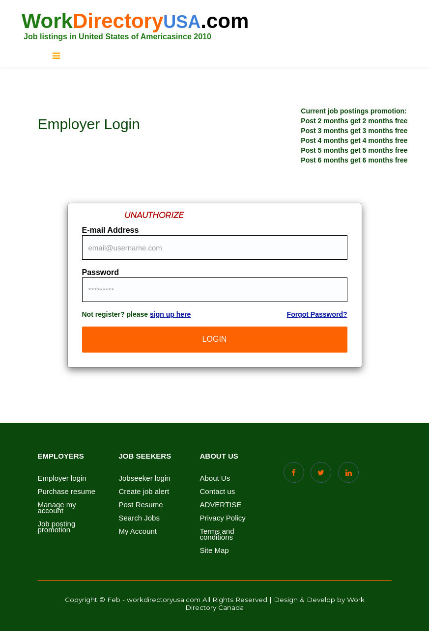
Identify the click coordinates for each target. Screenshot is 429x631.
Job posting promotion (57, 527)
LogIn (214, 339)
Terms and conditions (217, 534)
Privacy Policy (223, 518)
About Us (215, 478)
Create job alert (144, 491)
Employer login (62, 478)
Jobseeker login (145, 478)
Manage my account (57, 508)
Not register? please (136, 314)
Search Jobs (139, 518)
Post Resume (141, 505)
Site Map (214, 550)
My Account (138, 531)
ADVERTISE (221, 505)
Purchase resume (67, 491)
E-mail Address (110, 230)
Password (100, 272)
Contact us (217, 491)
